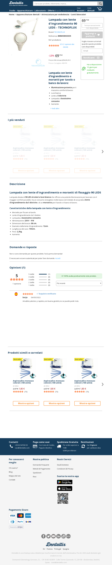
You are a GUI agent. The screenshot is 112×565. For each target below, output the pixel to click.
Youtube (53, 536)
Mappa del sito (15, 476)
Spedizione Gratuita (67, 442)
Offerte (51, 10)
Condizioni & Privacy (65, 469)
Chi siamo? (13, 468)
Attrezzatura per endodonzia (55, 14)
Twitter (48, 536)
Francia (50, 549)
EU (44, 549)
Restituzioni (87, 442)
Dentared (63, 536)
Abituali (90, 10)
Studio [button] (13, 10)
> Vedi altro (54, 108)
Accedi (57, 258)
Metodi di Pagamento (41, 469)
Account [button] (81, 10)
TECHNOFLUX (59, 32)
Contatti (13, 442)
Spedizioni (37, 472)
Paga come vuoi (41, 442)
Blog (10, 472)
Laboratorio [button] (41, 10)
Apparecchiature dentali (27, 14)
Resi (34, 476)
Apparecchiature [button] (25, 10)
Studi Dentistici (63, 465)
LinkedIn (58, 536)
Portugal (57, 549)
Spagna (66, 549)
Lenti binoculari (78, 14)
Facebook (43, 536)
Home (11, 14)
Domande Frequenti (41, 465)
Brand (57, 10)
